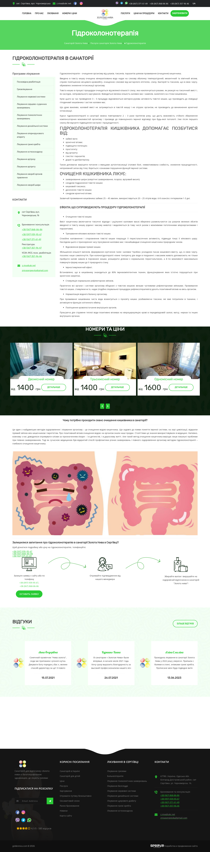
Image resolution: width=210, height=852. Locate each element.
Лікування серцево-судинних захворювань (32, 106)
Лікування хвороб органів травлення (29, 176)
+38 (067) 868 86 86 (159, 3)
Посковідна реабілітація (28, 82)
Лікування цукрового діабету (121, 800)
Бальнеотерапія (115, 776)
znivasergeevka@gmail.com (35, 270)
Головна (26, 13)
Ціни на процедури (144, 13)
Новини (64, 810)
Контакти (163, 13)
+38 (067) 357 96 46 (179, 3)
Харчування (66, 791)
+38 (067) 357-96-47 (32, 248)
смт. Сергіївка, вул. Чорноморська (31, 3)
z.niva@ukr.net (64, 3)
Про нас (39, 13)
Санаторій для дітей (70, 776)
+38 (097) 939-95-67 (32, 234)
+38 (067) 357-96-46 (32, 256)
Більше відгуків (185, 623)
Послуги (125, 13)
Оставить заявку (29, 594)
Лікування (52, 13)
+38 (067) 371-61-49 (31, 239)
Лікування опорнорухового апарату (30, 135)
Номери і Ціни (69, 13)
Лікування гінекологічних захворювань (29, 117)
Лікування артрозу (26, 159)
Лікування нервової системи (31, 97)
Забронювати (179, 13)
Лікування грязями (116, 771)
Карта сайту (66, 815)
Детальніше (53, 387)
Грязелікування (24, 89)
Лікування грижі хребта (28, 144)
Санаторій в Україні (70, 771)
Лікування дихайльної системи (32, 126)
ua (194, 3)
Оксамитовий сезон (70, 800)
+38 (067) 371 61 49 (138, 3)
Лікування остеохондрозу (30, 152)
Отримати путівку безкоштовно (75, 795)
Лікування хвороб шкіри (29, 185)
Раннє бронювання (69, 805)
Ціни (62, 781)
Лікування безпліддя (117, 786)
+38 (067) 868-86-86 (32, 229)
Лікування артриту (26, 166)
